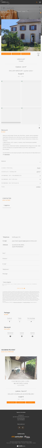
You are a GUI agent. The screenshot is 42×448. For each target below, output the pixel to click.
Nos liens (24, 442)
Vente (7, 11)
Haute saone (12, 11)
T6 (27, 11)
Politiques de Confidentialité (18, 302)
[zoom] (11, 81)
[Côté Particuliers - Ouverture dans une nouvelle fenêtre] (17, 437)
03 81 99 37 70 (16, 237)
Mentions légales (15, 442)
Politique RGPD (29, 442)
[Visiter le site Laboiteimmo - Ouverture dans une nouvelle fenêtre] (21, 445)
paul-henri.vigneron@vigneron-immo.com (24, 241)
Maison (23, 11)
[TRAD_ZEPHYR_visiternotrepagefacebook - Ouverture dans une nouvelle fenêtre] (19, 427)
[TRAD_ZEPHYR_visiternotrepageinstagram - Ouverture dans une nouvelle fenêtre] (23, 427)
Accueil (3, 11)
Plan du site (9, 442)
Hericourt (18, 11)
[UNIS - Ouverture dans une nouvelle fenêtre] (27, 437)
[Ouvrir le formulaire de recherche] (33, 2)
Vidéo (38, 53)
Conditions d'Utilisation (26, 302)
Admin (20, 442)
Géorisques (7, 154)
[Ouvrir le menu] (40, 2)
